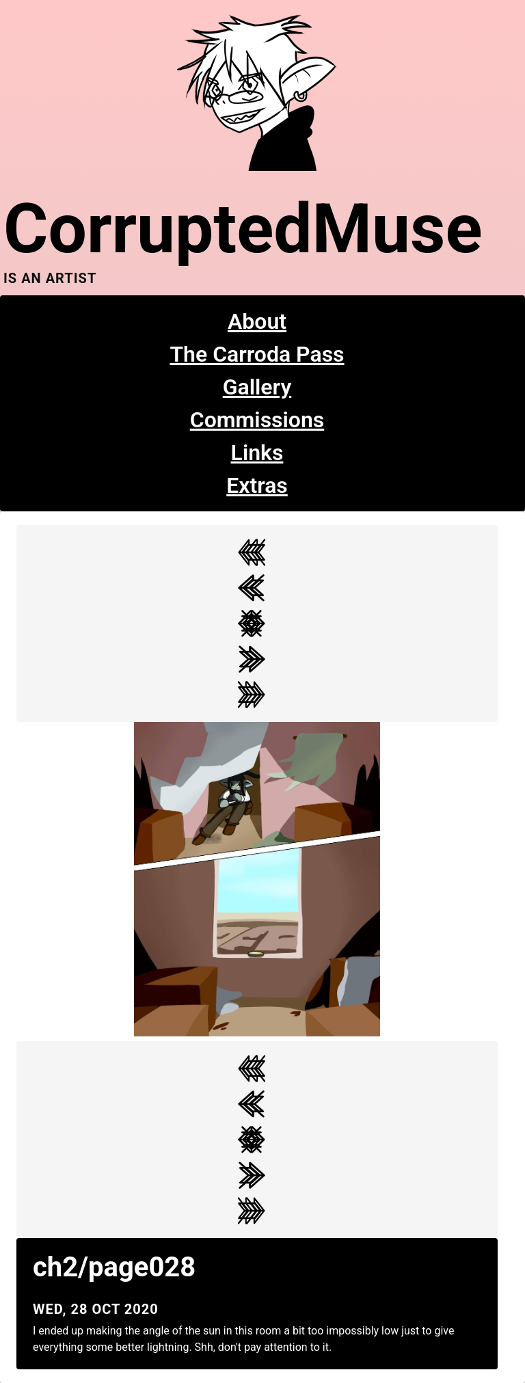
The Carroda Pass (257, 354)
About (257, 321)
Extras (257, 485)
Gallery (257, 387)
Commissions (257, 420)
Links (257, 453)
